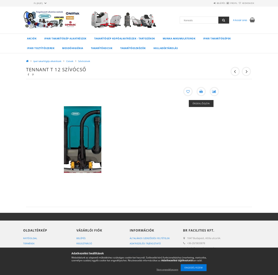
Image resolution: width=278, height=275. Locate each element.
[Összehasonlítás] (214, 91)
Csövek (69, 61)
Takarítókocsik (102, 48)
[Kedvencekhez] (188, 91)
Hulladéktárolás (165, 48)
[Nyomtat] (201, 91)
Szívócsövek (84, 61)
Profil (227, 3)
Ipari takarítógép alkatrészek (65, 38)
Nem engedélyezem (167, 269)
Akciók (31, 38)
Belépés (210, 3)
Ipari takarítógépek (217, 38)
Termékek (29, 243)
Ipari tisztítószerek (40, 48)
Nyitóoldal (30, 238)
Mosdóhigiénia (72, 48)
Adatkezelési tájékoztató (145, 243)
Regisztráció (84, 243)
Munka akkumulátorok (179, 38)
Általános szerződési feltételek (150, 238)
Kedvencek (246, 3)
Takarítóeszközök (133, 48)
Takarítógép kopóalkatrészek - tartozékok (124, 38)
